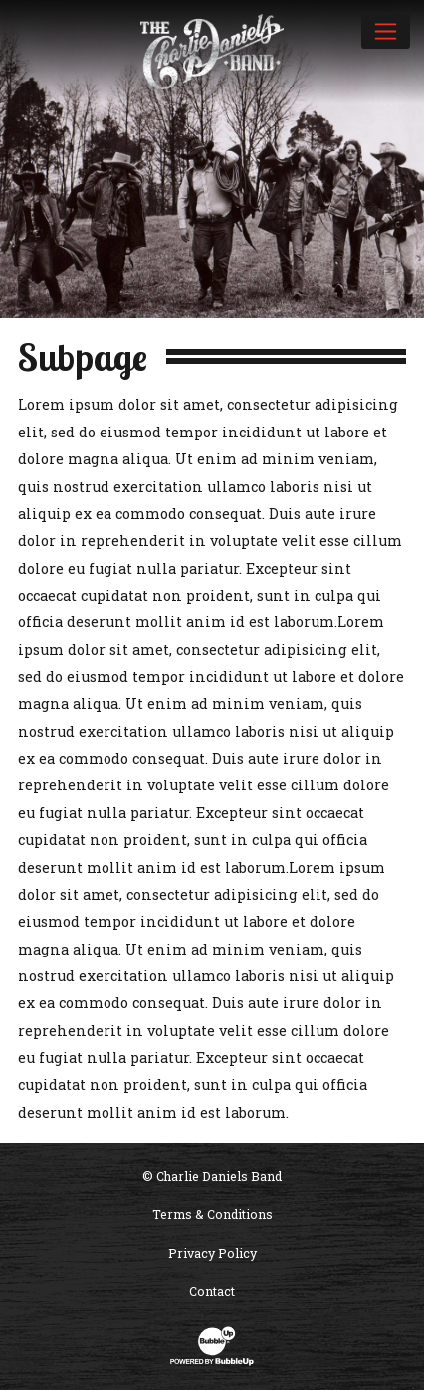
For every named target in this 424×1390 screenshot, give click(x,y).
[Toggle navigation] (385, 31)
